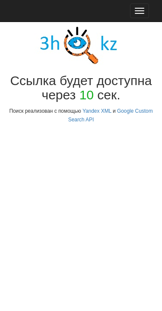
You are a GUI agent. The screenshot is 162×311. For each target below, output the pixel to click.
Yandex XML (97, 111)
